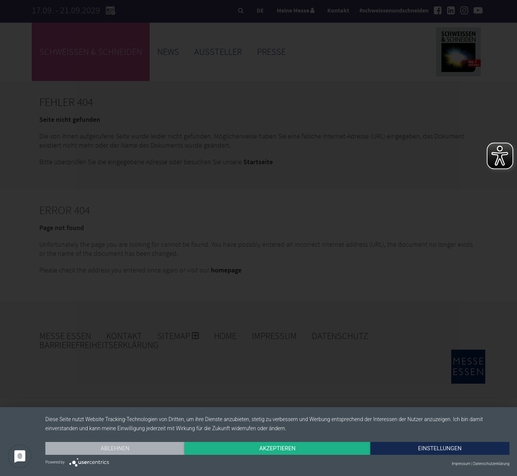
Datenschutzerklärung (491, 464)
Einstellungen (439, 448)
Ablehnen (115, 448)
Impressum (461, 464)
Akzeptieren (277, 448)
